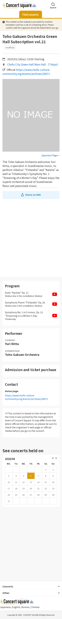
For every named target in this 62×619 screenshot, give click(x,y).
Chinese (35, 607)
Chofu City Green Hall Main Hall (26, 64)
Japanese (5, 607)
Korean (25, 607)
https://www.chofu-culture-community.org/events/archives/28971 (26, 72)
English (16, 607)
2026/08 (10, 459)
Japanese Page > (50, 155)
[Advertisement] (31, 237)
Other (5, 593)
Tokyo (53, 64)
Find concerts (30, 14)
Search (53, 5)
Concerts (7, 586)
